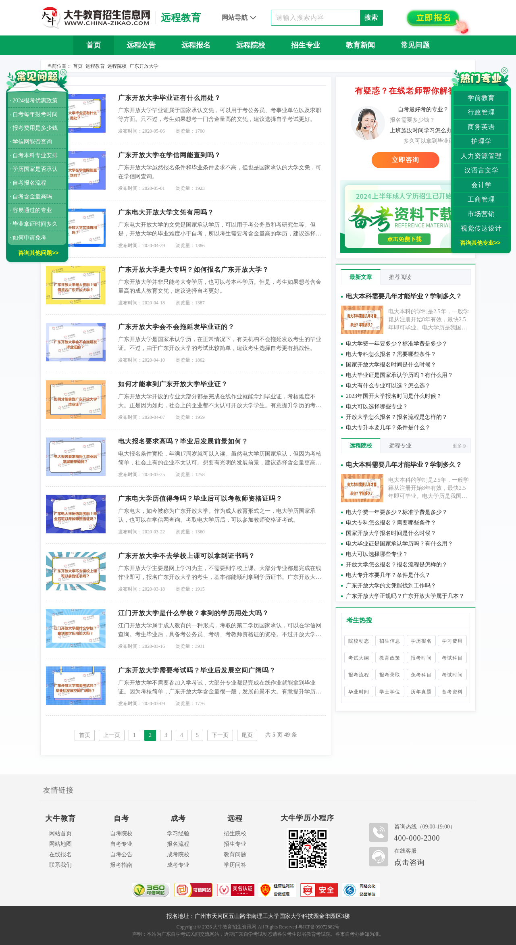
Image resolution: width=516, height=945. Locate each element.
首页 (93, 45)
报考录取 (389, 675)
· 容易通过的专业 (31, 210)
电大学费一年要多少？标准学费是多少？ (396, 344)
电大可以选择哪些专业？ (377, 407)
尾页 (247, 735)
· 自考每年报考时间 (34, 114)
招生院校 (235, 834)
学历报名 (421, 641)
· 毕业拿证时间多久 (34, 224)
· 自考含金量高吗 (31, 197)
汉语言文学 (481, 170)
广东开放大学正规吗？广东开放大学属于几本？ (405, 596)
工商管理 (481, 199)
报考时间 (421, 658)
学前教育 (481, 97)
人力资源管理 (481, 155)
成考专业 (178, 865)
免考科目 (421, 675)
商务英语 (481, 126)
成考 (178, 818)
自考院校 (121, 834)
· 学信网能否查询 (31, 142)
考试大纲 (358, 658)
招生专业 (305, 45)
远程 (235, 818)
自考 (121, 818)
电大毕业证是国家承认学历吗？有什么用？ (399, 375)
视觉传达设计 (481, 228)
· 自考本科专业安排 (34, 155)
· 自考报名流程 (28, 183)
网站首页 (60, 834)
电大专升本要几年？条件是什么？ (388, 428)
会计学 (481, 184)
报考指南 (121, 865)
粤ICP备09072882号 (319, 927)
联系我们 (60, 865)
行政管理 (481, 112)
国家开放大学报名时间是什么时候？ (391, 365)
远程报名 (195, 45)
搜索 (371, 17)
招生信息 (389, 641)
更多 (459, 445)
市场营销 (481, 213)
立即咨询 (405, 159)
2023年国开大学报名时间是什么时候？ (394, 396)
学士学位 (389, 692)
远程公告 (141, 45)
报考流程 (358, 675)
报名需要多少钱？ (412, 120)
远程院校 (250, 45)
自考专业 (121, 844)
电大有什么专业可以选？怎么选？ (388, 386)
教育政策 (389, 658)
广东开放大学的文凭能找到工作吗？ (391, 586)
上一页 (111, 735)
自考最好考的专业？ (423, 109)
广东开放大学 (143, 66)
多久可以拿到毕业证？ (432, 141)
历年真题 (421, 692)
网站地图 (60, 844)
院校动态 (358, 641)
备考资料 (452, 692)
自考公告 (121, 854)
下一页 (220, 735)
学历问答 (235, 865)
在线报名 (60, 854)
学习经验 (178, 834)
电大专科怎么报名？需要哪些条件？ (391, 354)
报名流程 (178, 844)
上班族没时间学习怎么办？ (424, 130)
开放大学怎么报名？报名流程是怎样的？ (396, 417)
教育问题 (235, 854)
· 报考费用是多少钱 (34, 128)
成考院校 (178, 854)
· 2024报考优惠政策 (34, 101)
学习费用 (452, 641)
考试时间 (452, 675)
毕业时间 (358, 692)
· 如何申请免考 (28, 238)
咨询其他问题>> (38, 253)
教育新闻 (360, 45)
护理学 (481, 141)
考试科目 (452, 658)
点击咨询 (409, 862)
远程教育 (95, 66)
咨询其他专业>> (480, 242)
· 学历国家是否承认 (34, 169)
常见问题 (415, 45)
